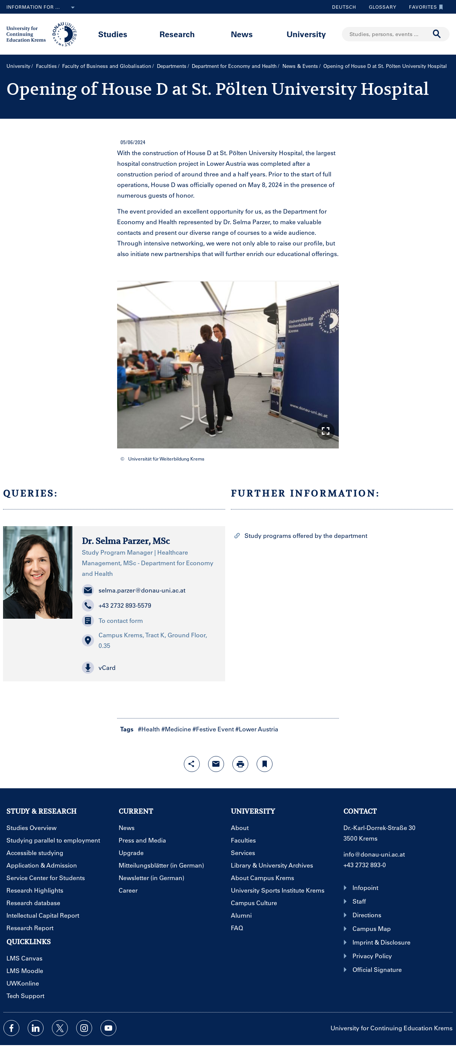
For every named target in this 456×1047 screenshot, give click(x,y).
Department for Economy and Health (234, 66)
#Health (149, 729)
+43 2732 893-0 (364, 865)
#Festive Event (213, 729)
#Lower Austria (256, 729)
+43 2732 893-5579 (116, 605)
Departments (171, 66)
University (306, 34)
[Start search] (437, 34)
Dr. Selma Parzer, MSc (126, 541)
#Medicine (176, 729)
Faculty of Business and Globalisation (106, 66)
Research (177, 34)
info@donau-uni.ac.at (374, 854)
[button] (326, 431)
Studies (112, 34)
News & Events (300, 66)
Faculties (46, 66)
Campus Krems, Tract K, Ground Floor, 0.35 (144, 640)
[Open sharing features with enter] (192, 764)
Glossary (379, 7)
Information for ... (42, 7)
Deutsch (344, 7)
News (242, 34)
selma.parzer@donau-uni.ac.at (133, 590)
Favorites (424, 7)
